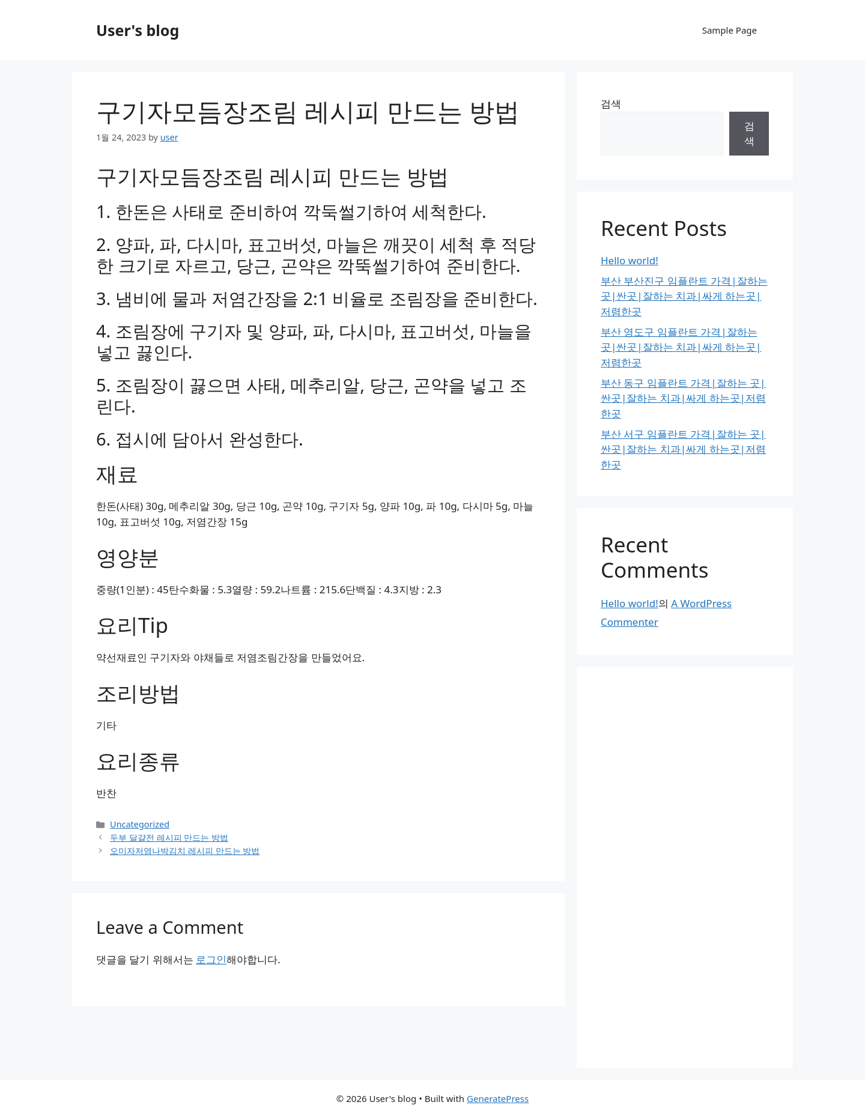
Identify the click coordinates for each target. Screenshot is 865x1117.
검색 (611, 103)
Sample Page (729, 30)
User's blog (137, 30)
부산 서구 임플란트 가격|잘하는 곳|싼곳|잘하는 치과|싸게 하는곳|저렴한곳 (683, 449)
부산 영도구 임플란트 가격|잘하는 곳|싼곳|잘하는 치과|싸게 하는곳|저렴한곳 (681, 347)
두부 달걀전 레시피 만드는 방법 (169, 837)
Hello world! (629, 260)
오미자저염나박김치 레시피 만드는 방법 (185, 850)
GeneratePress (498, 1098)
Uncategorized (139, 824)
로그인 (211, 959)
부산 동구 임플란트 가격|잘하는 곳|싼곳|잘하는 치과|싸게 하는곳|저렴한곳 (683, 398)
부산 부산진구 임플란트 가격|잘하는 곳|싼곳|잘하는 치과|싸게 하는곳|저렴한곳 (684, 296)
